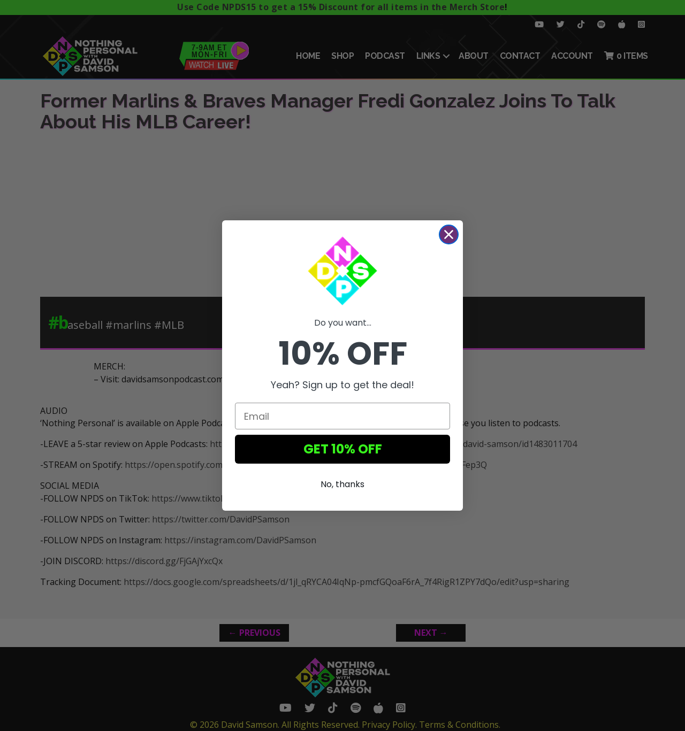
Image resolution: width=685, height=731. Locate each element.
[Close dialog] (449, 234)
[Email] (342, 416)
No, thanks (342, 484)
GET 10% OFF (342, 449)
